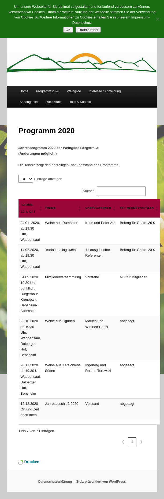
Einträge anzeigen (48, 179)
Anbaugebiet (29, 102)
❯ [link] (141, 442)
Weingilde (74, 91)
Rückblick (53, 102)
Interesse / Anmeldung (105, 91)
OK (67, 30)
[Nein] (157, 19)
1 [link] (132, 442)
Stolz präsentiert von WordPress (101, 481)
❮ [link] (123, 442)
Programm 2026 (47, 91)
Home (24, 91)
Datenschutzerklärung (55, 481)
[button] (40, 208)
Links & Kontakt (80, 102)
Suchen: (89, 191)
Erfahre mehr (88, 30)
